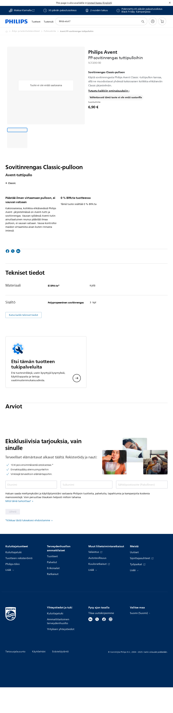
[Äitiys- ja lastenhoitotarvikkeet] (28, 31)
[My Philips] (153, 21)
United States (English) (99, 3)
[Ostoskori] (162, 21)
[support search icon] (143, 21)
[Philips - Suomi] (8, 31)
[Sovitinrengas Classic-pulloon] (17, 138)
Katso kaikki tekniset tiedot (23, 341)
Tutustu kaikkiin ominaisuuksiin (108, 90)
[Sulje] (170, 3)
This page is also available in (71, 3)
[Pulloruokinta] (52, 31)
